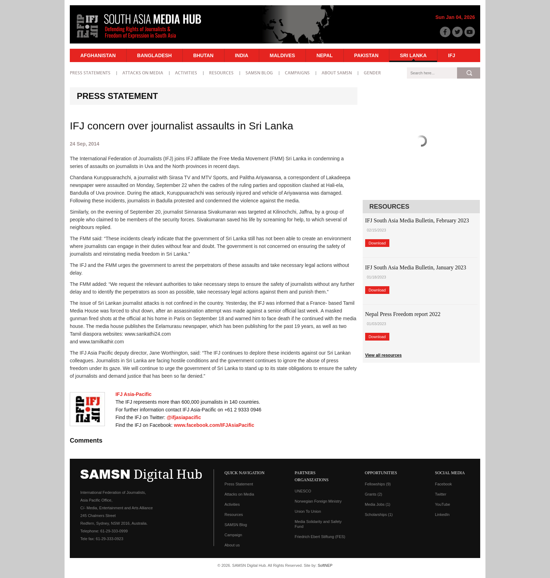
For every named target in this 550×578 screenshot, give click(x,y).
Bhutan (203, 55)
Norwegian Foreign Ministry (318, 501)
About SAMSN (337, 73)
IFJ (451, 55)
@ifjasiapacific (184, 417)
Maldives (282, 55)
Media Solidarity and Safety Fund (318, 524)
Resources (221, 73)
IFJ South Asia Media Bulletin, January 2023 (415, 267)
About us (232, 545)
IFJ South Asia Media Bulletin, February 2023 (417, 220)
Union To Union (308, 511)
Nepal (324, 55)
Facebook (443, 484)
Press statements (90, 73)
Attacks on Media (142, 73)
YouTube (442, 504)
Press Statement (238, 484)
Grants (373, 494)
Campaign (233, 535)
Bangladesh (154, 55)
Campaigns (297, 73)
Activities (186, 73)
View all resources (383, 355)
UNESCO (303, 491)
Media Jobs (377, 504)
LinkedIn (442, 514)
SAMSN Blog (259, 73)
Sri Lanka (413, 55)
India (241, 55)
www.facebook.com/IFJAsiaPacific (214, 425)
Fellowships (378, 484)
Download (377, 243)
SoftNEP (325, 565)
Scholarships (379, 514)
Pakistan (366, 55)
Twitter (440, 494)
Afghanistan (98, 55)
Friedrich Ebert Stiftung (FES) (320, 537)
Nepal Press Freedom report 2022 (403, 314)
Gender (372, 73)
